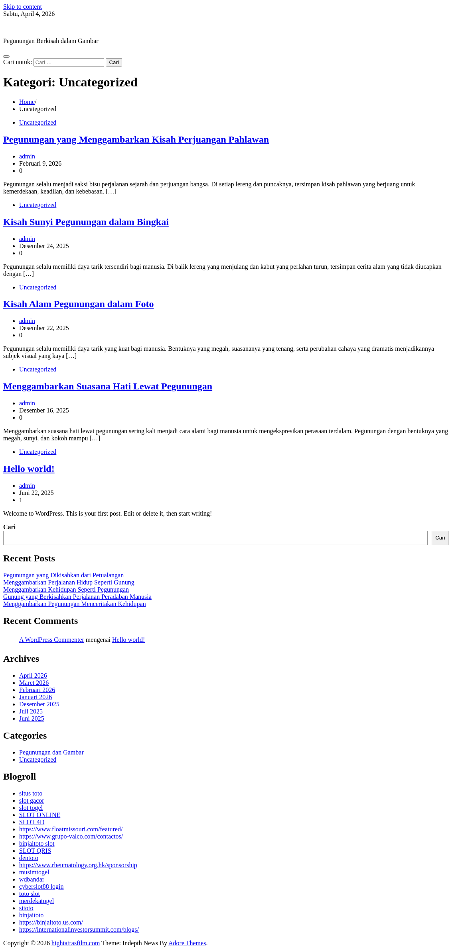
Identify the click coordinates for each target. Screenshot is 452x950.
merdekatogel (36, 900)
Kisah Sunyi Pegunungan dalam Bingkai (86, 222)
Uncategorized (37, 122)
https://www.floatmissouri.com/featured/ (70, 829)
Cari (9, 527)
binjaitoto (31, 915)
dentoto (28, 857)
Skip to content (22, 6)
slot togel (31, 807)
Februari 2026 (37, 689)
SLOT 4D (31, 822)
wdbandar (31, 879)
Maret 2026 (34, 682)
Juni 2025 (31, 718)
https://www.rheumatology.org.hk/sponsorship (78, 865)
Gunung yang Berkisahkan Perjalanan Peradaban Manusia (77, 596)
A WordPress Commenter (51, 639)
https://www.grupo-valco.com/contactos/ (71, 836)
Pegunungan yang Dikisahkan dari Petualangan (63, 575)
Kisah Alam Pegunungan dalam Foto (78, 304)
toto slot (29, 893)
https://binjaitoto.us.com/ (51, 922)
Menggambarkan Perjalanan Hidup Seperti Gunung (68, 582)
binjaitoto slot (36, 843)
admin (27, 156)
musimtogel (34, 872)
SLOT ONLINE (39, 814)
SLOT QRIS (35, 850)
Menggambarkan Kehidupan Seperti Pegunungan (66, 589)
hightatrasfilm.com (27, 27)
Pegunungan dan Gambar (51, 752)
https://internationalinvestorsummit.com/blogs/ (79, 929)
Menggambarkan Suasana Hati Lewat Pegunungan (107, 386)
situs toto (30, 793)
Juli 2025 (31, 711)
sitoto (26, 908)
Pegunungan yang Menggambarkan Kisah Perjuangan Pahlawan (136, 139)
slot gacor (31, 800)
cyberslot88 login (41, 886)
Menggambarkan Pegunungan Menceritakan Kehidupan (74, 603)
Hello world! (29, 468)
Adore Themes (187, 943)
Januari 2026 (35, 697)
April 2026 (33, 675)
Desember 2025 (39, 704)
